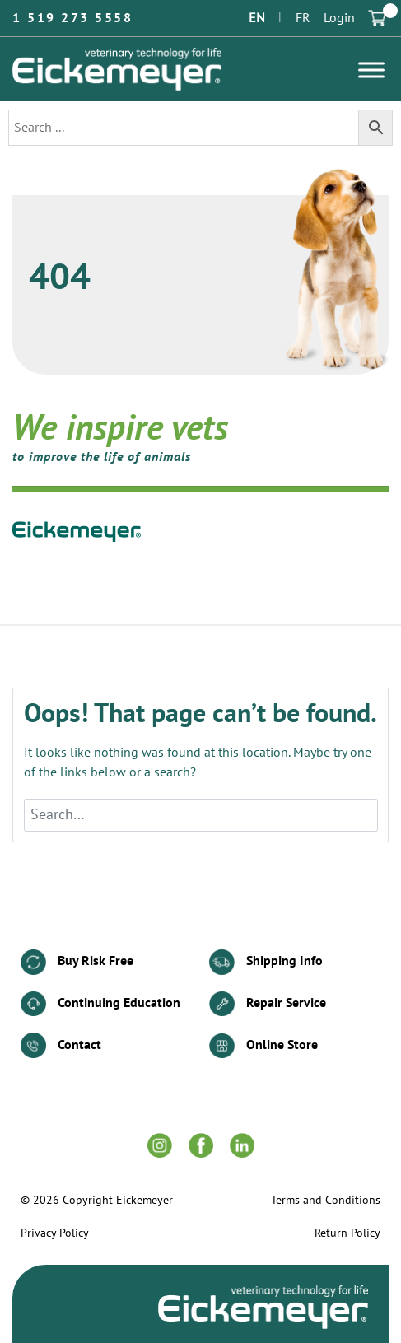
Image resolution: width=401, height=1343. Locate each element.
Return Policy (347, 1233)
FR (303, 18)
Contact (61, 1045)
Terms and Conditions (325, 1200)
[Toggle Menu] (371, 69)
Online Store (263, 1046)
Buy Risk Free (77, 962)
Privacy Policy (55, 1233)
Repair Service (267, 1004)
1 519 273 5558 (72, 18)
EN (257, 18)
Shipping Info (266, 962)
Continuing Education (100, 1004)
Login (339, 18)
